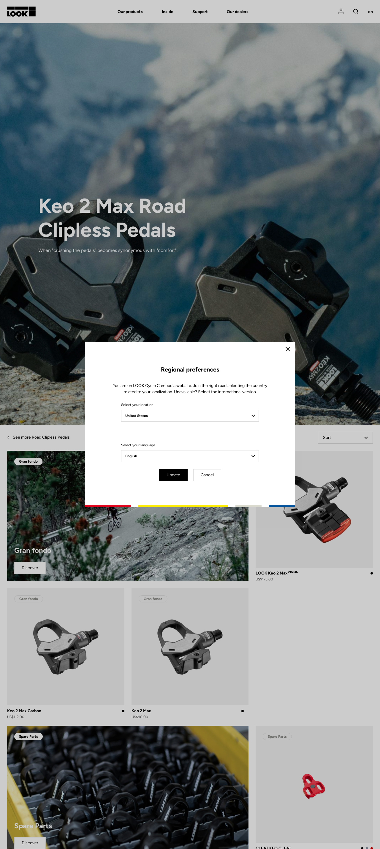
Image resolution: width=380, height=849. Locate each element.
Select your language (138, 445)
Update (173, 474)
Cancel (207, 474)
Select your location (137, 405)
